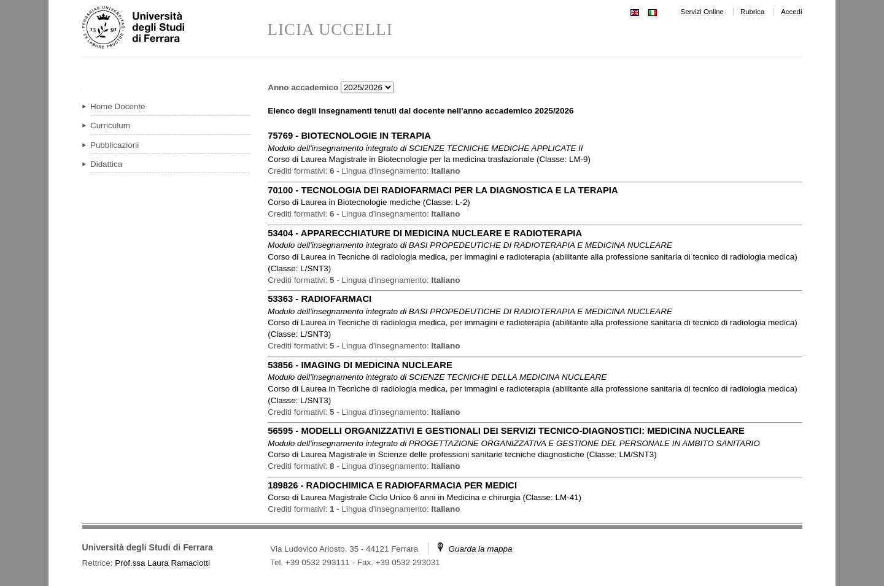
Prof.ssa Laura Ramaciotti (162, 563)
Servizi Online (702, 11)
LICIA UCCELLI (330, 29)
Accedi (791, 11)
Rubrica (752, 11)
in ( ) (429, 159)
